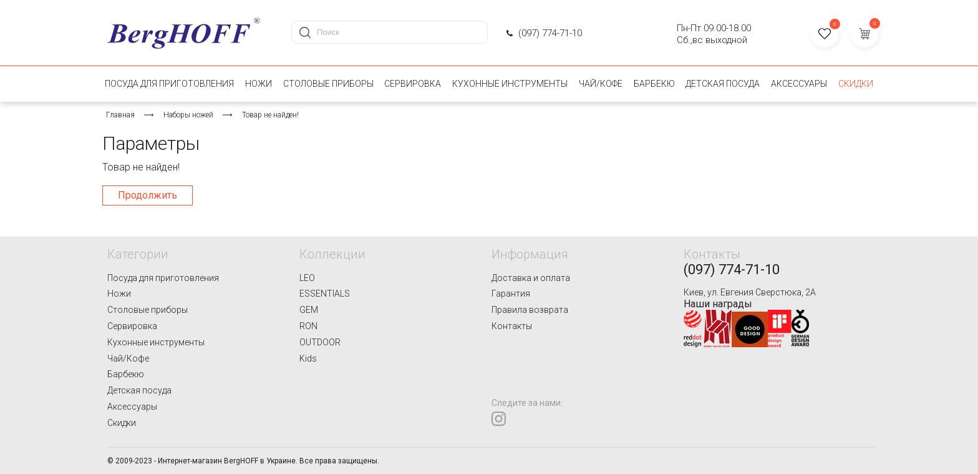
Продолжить (147, 195)
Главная (120, 115)
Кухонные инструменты (510, 84)
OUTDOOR (320, 342)
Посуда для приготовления (169, 84)
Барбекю (654, 84)
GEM (308, 310)
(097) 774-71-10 (550, 33)
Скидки (855, 84)
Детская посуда (722, 84)
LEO (307, 278)
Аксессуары (799, 84)
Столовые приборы (328, 84)
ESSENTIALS (324, 294)
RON (308, 326)
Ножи (258, 84)
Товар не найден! (270, 115)
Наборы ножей (188, 115)
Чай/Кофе (600, 84)
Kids (308, 358)
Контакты (511, 326)
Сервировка (412, 84)
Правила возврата (529, 310)
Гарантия (510, 294)
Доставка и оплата (530, 278)
